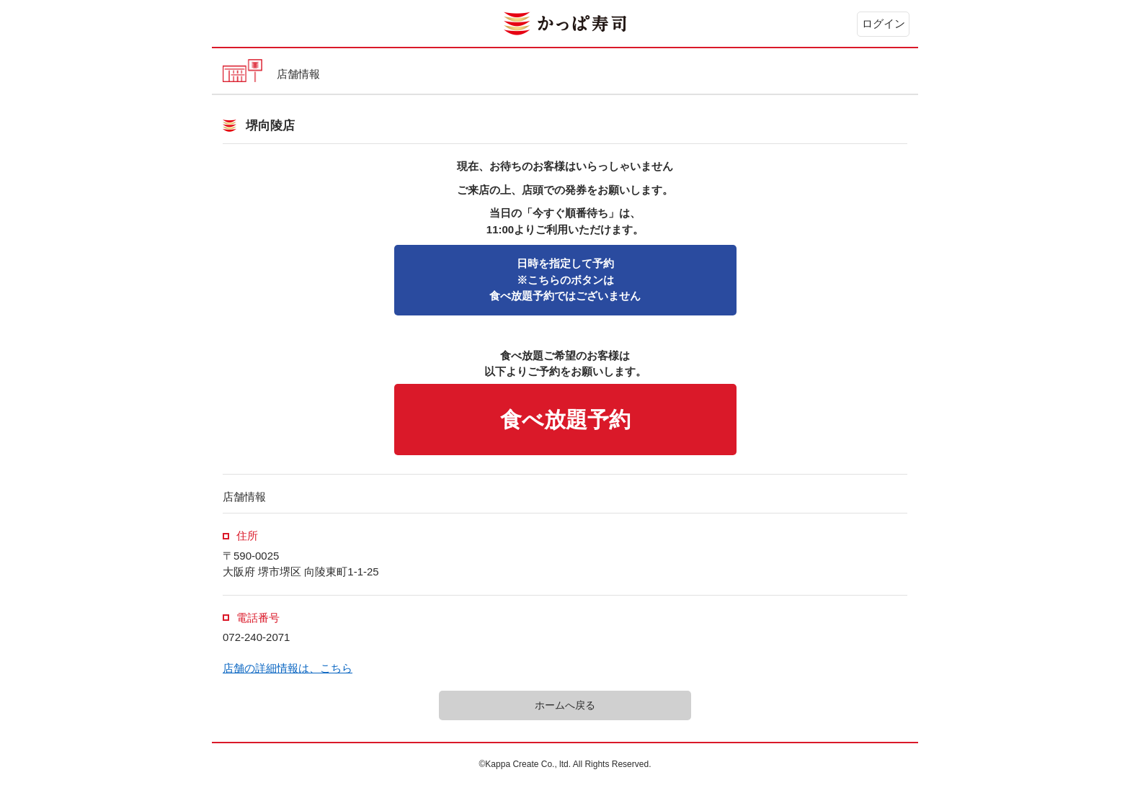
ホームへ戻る (565, 705)
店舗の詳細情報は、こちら (287, 668)
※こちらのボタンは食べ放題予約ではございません (565, 279)
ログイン (883, 23)
